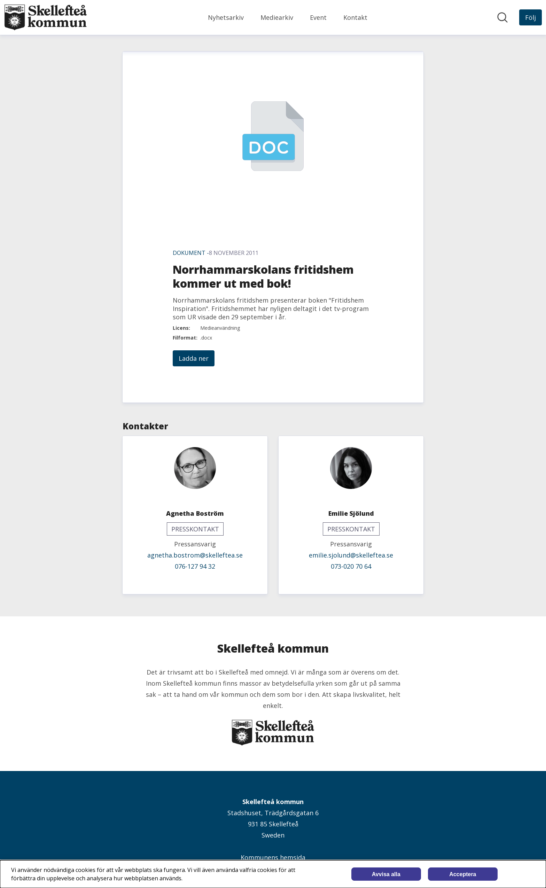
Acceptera (462, 874)
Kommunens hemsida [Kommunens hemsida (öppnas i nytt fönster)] (273, 857)
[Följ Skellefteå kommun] (530, 17)
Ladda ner (194, 358)
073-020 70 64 (351, 566)
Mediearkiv (276, 17)
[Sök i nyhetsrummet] (502, 17)
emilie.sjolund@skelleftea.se (351, 555)
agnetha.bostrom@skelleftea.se (195, 555)
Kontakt (355, 17)
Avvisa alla (386, 874)
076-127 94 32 (195, 566)
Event (318, 17)
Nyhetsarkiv (226, 17)
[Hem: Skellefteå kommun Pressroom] (45, 17)
